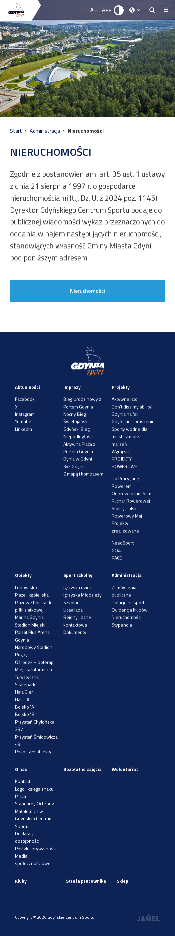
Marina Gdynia (29, 617)
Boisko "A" (25, 706)
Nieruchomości (87, 291)
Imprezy (72, 386)
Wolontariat (125, 769)
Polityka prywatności (35, 848)
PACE (117, 557)
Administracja (45, 131)
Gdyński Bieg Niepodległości (78, 432)
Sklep (122, 880)
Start (16, 131)
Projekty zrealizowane (125, 527)
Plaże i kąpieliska (32, 594)
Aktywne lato (125, 398)
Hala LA (22, 699)
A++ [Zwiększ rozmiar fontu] (106, 10)
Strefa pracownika (86, 880)
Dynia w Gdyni (77, 458)
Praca (20, 796)
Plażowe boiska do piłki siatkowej (34, 606)
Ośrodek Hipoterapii (35, 662)
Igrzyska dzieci (78, 587)
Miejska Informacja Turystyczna (33, 673)
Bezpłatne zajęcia (82, 769)
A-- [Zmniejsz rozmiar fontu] (94, 10)
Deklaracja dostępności (27, 837)
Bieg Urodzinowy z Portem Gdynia (82, 402)
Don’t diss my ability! (132, 406)
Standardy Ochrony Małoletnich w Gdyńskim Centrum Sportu (34, 814)
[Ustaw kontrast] (119, 10)
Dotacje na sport (128, 602)
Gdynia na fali (125, 413)
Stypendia (122, 624)
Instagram (25, 413)
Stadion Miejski (30, 624)
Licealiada (73, 609)
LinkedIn (23, 428)
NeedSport (123, 542)
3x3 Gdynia (74, 466)
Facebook (25, 398)
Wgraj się (121, 451)
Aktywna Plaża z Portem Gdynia (79, 447)
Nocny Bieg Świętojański (76, 417)
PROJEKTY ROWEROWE (124, 462)
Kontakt (22, 781)
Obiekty (23, 575)
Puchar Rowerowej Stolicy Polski (131, 504)
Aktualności (27, 386)
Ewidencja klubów (130, 609)
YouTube (23, 421)
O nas (21, 769)
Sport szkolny (77, 575)
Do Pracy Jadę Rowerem (125, 482)
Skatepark (25, 684)
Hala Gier (24, 691)
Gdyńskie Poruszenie (133, 421)
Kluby (21, 880)
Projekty (121, 386)
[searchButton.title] (152, 10)
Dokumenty (74, 632)
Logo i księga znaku (34, 788)
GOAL (117, 550)
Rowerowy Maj (127, 515)
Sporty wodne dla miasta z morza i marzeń (129, 436)
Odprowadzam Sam (131, 493)
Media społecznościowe (33, 859)
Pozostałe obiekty (33, 751)
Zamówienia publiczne (124, 591)
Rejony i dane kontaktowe (77, 621)
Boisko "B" (25, 714)
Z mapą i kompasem (83, 473)
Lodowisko (26, 587)
